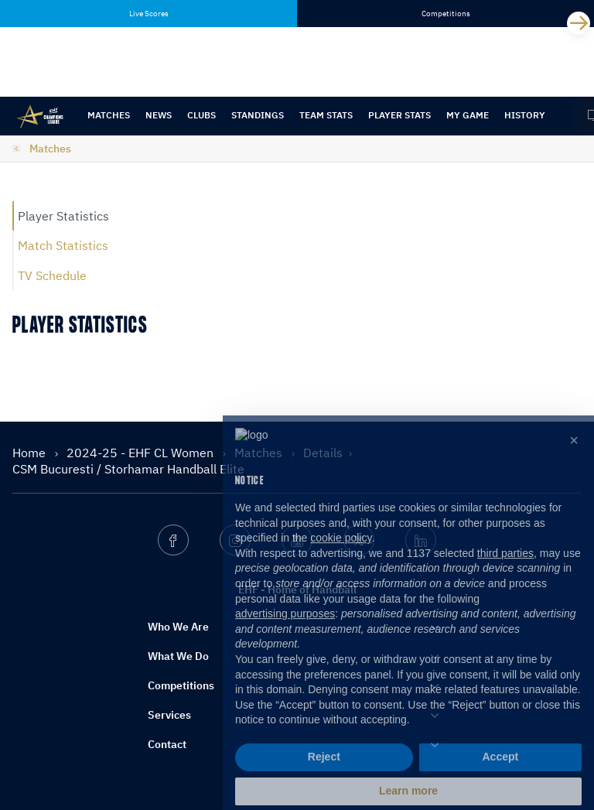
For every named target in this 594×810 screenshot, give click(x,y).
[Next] (578, 23)
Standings (257, 115)
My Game (467, 115)
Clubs (201, 115)
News (158, 115)
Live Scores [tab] (149, 14)
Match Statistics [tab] (63, 245)
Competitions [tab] (446, 14)
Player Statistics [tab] (63, 216)
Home (30, 452)
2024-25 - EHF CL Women (142, 452)
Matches (108, 115)
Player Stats (399, 115)
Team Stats (326, 115)
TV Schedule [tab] (52, 275)
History (524, 115)
